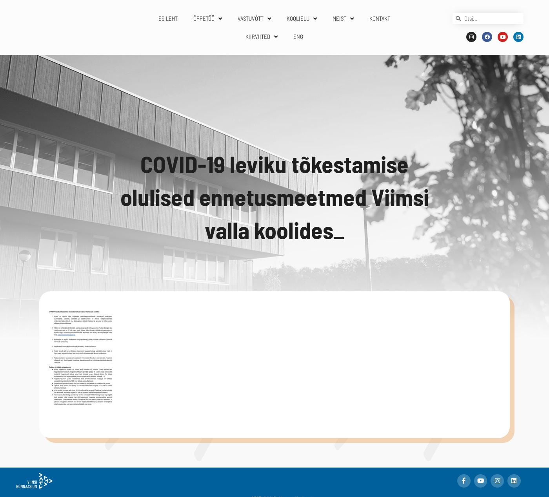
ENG (298, 36)
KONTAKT (379, 18)
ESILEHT (168, 18)
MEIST (343, 19)
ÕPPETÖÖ (207, 19)
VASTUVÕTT (254, 19)
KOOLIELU (302, 19)
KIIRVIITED (261, 37)
